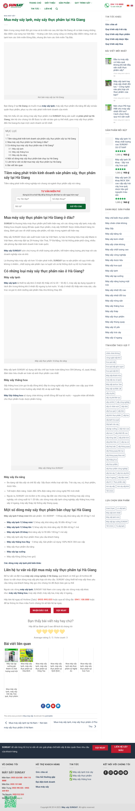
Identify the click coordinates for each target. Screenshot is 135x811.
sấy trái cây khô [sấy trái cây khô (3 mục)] (123, 473)
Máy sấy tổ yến (112, 327)
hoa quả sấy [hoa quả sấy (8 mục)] (110, 362)
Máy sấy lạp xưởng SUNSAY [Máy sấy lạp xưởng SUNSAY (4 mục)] (116, 522)
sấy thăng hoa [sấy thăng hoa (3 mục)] (111, 460)
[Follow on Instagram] (111, 772)
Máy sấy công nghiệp (115, 255)
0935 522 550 (18, 794)
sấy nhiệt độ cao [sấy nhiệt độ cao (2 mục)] (121, 433)
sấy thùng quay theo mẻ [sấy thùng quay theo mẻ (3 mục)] (115, 455)
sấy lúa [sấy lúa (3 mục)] (126, 415)
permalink (49, 716)
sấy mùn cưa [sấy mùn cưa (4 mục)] (124, 429)
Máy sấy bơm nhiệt (114, 239)
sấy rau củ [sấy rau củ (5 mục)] (125, 442)
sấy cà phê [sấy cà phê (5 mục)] (110, 393)
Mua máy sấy (9, 16)
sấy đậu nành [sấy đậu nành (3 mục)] (123, 478)
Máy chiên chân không (116, 223)
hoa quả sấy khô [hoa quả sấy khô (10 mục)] (112, 371)
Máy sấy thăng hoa (20, 152)
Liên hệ (48, 9)
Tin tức (36, 9)
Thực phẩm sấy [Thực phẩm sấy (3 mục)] (119, 482)
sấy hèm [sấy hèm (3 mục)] (121, 411)
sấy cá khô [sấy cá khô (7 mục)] (110, 402)
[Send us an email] (120, 772)
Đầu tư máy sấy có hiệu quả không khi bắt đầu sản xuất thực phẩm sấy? (122, 64)
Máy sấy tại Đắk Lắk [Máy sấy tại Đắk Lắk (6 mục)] (113, 389)
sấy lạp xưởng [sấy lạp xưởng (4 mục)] (111, 429)
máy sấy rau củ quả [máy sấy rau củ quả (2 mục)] (113, 380)
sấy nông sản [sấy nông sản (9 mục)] (111, 438)
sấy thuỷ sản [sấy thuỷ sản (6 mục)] (111, 447)
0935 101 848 (16, 784)
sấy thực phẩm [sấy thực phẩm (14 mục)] (111, 464)
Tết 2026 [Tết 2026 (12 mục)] (109, 526)
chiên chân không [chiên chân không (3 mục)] (113, 353)
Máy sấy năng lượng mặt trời (117, 283)
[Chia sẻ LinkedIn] (58, 706)
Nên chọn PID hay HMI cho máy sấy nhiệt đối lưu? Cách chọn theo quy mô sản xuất (122, 111)
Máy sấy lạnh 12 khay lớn (19, 527)
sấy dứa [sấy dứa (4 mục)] (124, 406)
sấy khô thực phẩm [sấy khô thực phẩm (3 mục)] (113, 415)
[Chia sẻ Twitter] (48, 706)
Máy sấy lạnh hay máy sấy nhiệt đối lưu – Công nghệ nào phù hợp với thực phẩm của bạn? (122, 88)
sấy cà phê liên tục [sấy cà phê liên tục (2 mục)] (113, 398)
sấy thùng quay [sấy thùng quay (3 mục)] (124, 447)
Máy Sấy (109, 228)
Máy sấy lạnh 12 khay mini (20, 522)
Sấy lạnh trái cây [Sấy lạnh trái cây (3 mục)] (112, 424)
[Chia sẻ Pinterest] (53, 706)
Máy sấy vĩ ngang (113, 337)
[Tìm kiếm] (57, 8)
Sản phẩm (65, 3)
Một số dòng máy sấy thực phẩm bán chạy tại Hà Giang (32, 158)
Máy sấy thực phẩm (114, 316)
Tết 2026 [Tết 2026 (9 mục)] (109, 491)
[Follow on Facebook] (105, 772)
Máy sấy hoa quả (113, 265)
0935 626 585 (16, 778)
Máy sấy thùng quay (115, 322)
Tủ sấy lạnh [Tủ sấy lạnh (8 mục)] (120, 526)
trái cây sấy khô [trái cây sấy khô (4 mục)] (123, 486)
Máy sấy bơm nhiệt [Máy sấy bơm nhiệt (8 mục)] (113, 513)
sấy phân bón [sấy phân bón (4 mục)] (124, 438)
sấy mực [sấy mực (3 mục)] (109, 433)
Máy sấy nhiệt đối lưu (115, 295)
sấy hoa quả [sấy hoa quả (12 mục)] (110, 411)
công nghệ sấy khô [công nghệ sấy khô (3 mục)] (113, 358)
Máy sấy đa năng (19, 155)
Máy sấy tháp (111, 311)
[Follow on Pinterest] (125, 772)
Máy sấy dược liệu (114, 260)
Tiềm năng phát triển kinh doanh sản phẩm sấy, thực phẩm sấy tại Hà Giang (41, 138)
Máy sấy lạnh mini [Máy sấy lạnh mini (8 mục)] (112, 517)
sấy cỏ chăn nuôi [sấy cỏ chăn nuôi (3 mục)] (112, 406)
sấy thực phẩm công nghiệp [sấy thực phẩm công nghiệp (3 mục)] (116, 469)
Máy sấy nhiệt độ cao (115, 290)
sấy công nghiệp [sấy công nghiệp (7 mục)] (123, 402)
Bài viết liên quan (15, 165)
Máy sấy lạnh (17, 149)
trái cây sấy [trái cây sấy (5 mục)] (110, 486)
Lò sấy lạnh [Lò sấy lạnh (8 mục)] (121, 508)
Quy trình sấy (83, 3)
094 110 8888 (116, 4)
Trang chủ (35, 3)
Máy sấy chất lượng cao (117, 249)
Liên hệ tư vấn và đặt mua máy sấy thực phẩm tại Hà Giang (34, 162)
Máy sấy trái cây (113, 332)
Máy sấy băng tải (113, 233)
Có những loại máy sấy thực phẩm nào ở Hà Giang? (30, 145)
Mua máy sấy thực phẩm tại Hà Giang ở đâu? (27, 142)
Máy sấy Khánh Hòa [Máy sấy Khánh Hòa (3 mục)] (113, 375)
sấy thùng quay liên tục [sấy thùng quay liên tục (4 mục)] (115, 451)
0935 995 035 (17, 788)
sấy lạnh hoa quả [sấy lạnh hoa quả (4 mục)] (112, 420)
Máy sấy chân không (115, 244)
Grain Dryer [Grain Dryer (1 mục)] (110, 508)
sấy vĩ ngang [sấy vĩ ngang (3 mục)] (111, 478)
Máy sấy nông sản (114, 300)
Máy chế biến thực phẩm (117, 218)
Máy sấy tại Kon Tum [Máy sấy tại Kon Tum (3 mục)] (114, 384)
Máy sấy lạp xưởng (16, 551)
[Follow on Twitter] (116, 772)
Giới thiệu (50, 3)
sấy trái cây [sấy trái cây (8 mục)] (110, 473)
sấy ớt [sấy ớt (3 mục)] (108, 482)
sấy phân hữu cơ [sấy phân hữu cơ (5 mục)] (112, 442)
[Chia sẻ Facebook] (43, 706)
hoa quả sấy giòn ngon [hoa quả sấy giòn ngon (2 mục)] (115, 367)
